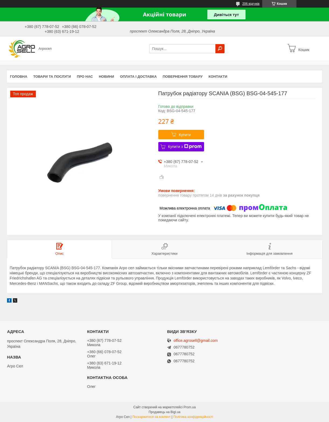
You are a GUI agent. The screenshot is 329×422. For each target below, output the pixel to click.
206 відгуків (251, 4)
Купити (185, 135)
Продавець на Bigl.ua (164, 412)
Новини (106, 77)
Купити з (185, 146)
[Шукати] (220, 48)
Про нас (85, 77)
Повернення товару (182, 77)
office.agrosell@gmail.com (196, 341)
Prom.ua (190, 407)
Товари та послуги (52, 77)
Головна (18, 77)
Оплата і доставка (138, 77)
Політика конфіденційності (193, 417)
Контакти (218, 77)
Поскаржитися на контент (151, 417)
